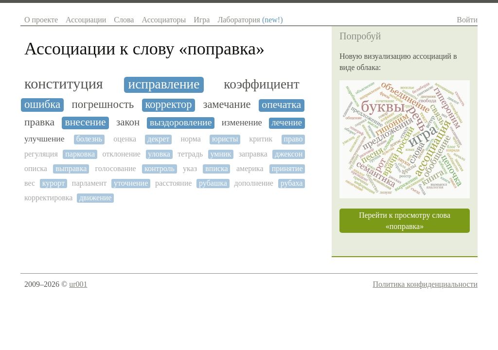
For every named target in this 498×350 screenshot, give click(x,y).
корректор (168, 104)
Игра (202, 20)
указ (190, 168)
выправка (71, 168)
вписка (216, 168)
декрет (158, 139)
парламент (89, 183)
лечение (286, 122)
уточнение (131, 183)
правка (39, 122)
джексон (288, 154)
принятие (287, 168)
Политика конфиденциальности (425, 284)
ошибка (42, 104)
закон (128, 122)
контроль (159, 168)
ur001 (78, 284)
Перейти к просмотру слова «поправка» (404, 220)
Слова (124, 20)
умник (221, 154)
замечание (227, 104)
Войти (467, 20)
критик (261, 139)
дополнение (253, 183)
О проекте (41, 20)
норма (190, 139)
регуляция (41, 154)
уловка (159, 154)
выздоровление (181, 122)
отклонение (121, 154)
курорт (53, 183)
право (293, 139)
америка (250, 168)
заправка (253, 154)
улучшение (44, 138)
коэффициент (261, 84)
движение (95, 197)
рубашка (213, 183)
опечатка (281, 104)
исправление (164, 84)
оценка (124, 139)
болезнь (89, 139)
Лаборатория (250, 20)
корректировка (48, 197)
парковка (80, 154)
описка (35, 168)
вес (29, 183)
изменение (242, 122)
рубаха (292, 183)
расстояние (173, 183)
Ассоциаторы (164, 20)
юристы (225, 139)
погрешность (102, 104)
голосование (115, 168)
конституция (63, 84)
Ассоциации (86, 20)
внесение (85, 122)
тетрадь (190, 154)
